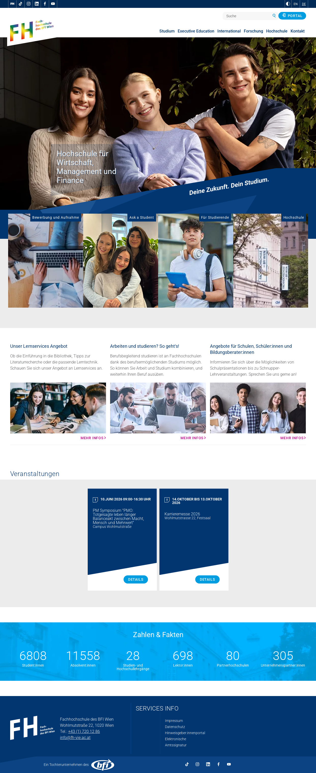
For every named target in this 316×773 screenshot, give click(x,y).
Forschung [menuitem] (253, 31)
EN (296, 4)
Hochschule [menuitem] (277, 31)
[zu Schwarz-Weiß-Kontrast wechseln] (288, 4)
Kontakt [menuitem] (298, 31)
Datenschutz (175, 727)
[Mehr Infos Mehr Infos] (58, 411)
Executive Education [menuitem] (196, 31)
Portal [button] (292, 15)
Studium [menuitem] (167, 31)
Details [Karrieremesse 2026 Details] (207, 579)
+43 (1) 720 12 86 (84, 731)
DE (304, 4)
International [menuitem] (229, 31)
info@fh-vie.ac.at (75, 737)
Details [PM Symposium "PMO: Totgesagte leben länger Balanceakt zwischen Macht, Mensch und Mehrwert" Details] (135, 579)
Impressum (174, 721)
